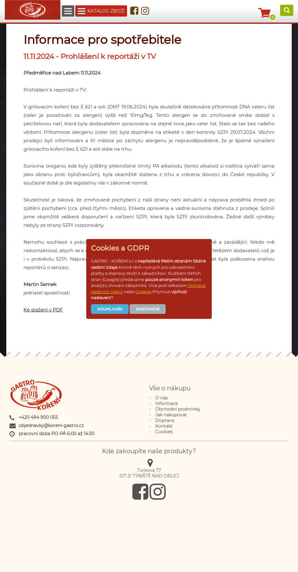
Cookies (144, 291)
